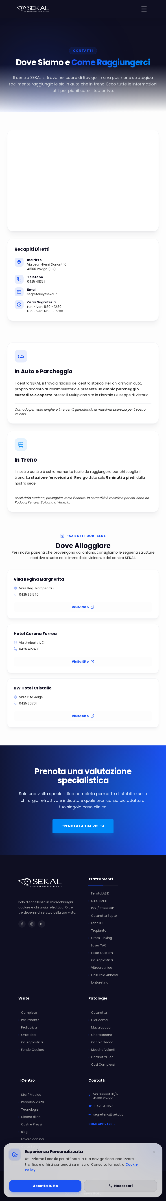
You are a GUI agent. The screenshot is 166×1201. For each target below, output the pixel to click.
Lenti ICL (96, 923)
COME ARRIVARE (102, 1124)
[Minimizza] (154, 1152)
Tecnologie (28, 1109)
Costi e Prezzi (30, 1124)
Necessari (120, 1185)
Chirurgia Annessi (103, 975)
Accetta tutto (45, 1185)
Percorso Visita (31, 1102)
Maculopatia (99, 1027)
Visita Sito (83, 607)
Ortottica (27, 1035)
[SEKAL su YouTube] (41, 924)
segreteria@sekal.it (108, 1114)
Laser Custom (100, 953)
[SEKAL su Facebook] (22, 924)
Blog (23, 1131)
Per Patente (28, 1020)
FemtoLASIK (98, 893)
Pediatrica (27, 1027)
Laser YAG (97, 945)
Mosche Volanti (101, 1049)
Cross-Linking (100, 938)
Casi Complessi (101, 1064)
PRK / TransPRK (101, 908)
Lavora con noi (31, 1139)
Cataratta (97, 1012)
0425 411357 (103, 1106)
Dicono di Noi (29, 1117)
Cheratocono (100, 1035)
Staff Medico (29, 1094)
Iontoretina (98, 982)
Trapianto (97, 930)
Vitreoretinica (100, 967)
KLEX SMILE (97, 901)
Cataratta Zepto (102, 915)
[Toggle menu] (144, 9)
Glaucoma (98, 1020)
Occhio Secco (100, 1042)
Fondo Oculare (31, 1049)
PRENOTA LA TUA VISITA (83, 826)
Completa (27, 1012)
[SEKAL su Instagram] (31, 924)
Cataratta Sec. (101, 1057)
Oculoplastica (100, 960)
